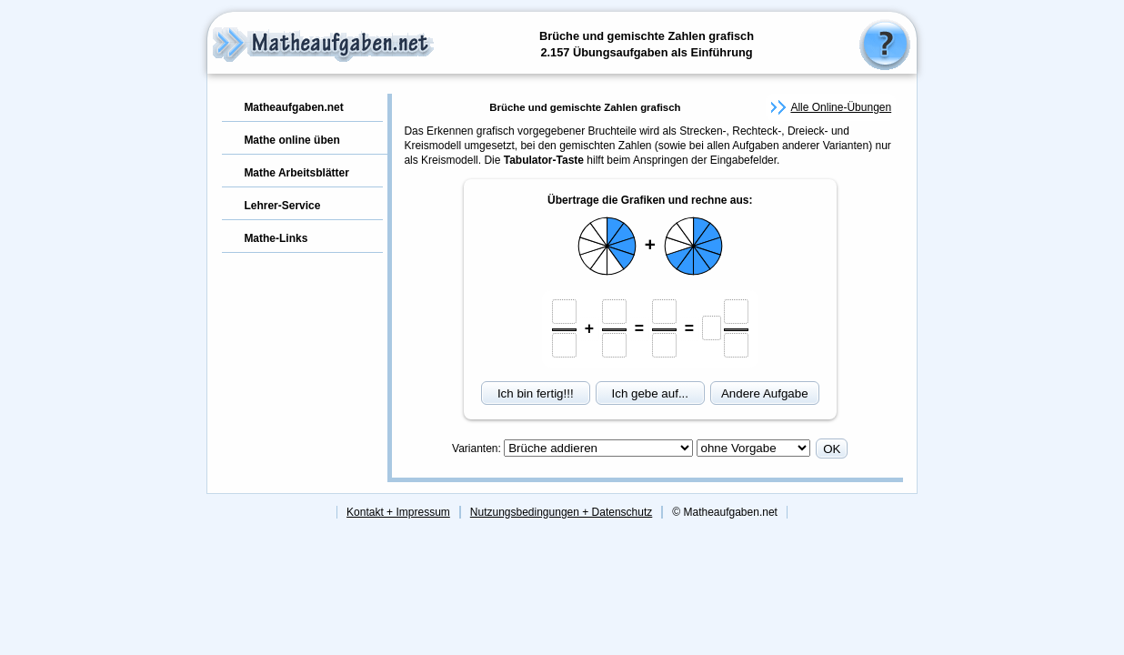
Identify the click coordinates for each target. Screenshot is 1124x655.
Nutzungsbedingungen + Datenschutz (561, 512)
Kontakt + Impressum (398, 512)
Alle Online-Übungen (840, 107)
